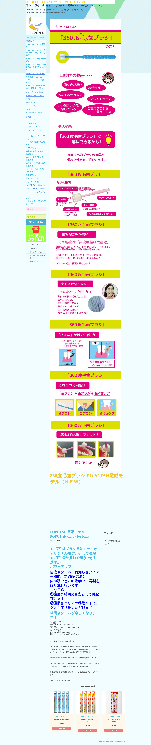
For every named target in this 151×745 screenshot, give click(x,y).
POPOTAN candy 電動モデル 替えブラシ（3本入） (36, 67)
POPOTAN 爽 (30, 102)
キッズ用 (32, 120)
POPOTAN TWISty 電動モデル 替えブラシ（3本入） (36, 52)
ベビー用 (32, 123)
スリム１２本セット (33, 182)
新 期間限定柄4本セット (34, 112)
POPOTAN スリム (32, 106)
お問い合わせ (34, 261)
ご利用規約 (33, 248)
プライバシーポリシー (37, 252)
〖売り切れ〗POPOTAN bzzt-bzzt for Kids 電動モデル (36, 79)
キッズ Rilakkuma (36, 127)
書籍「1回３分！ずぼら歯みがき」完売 (36, 201)
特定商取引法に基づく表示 (37, 257)
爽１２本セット (32, 178)
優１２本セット (32, 175)
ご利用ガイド (34, 244)
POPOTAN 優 (30, 109)
